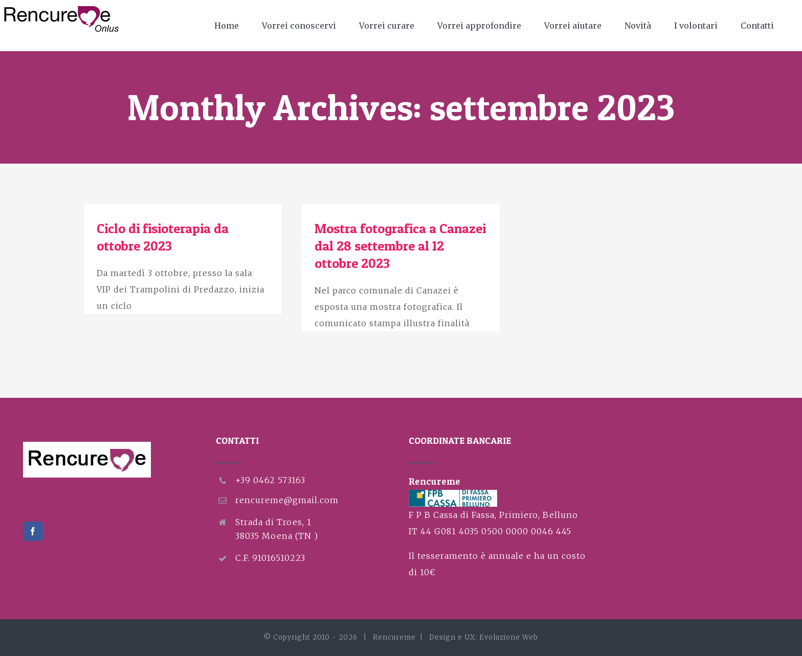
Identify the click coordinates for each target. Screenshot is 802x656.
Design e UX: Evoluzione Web (483, 637)
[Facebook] (33, 531)
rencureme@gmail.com (287, 500)
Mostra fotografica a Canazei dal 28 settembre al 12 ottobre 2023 (400, 245)
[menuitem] (233, 25)
